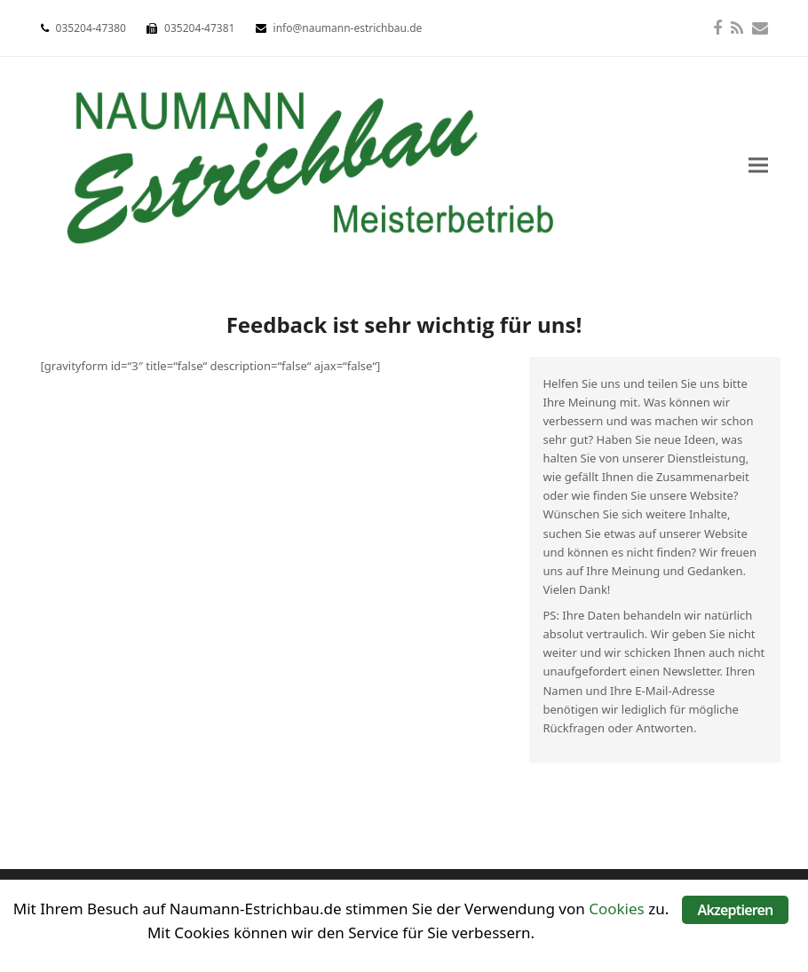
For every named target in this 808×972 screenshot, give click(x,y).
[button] (758, 165)
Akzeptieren (734, 910)
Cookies (617, 908)
